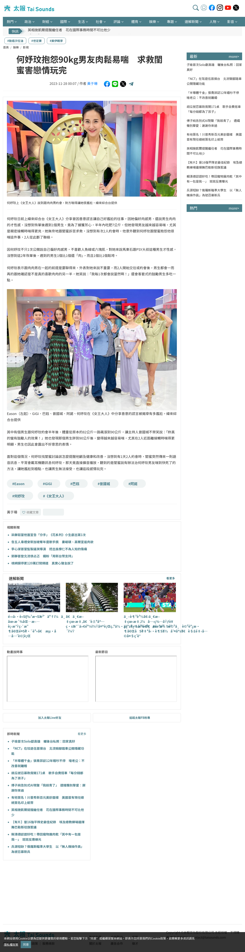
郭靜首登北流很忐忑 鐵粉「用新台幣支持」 (42, 556)
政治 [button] (27, 21)
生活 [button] (81, 21)
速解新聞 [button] (191, 21)
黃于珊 (92, 83)
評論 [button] (117, 21)
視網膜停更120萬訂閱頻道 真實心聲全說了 (42, 563)
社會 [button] (99, 21)
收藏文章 (30, 512)
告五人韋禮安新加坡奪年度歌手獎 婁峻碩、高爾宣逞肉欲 (52, 542)
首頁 (6, 47)
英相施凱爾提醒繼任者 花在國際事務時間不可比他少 (69, 31)
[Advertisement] (38, 893)
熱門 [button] (10, 21)
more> (234, 56)
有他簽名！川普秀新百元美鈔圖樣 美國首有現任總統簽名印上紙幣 (214, 137)
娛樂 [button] (152, 21)
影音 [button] (230, 21)
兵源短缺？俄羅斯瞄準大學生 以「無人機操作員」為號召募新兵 (214, 192)
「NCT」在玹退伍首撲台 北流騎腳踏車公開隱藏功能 (214, 81)
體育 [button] (134, 21)
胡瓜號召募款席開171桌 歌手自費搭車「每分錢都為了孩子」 (214, 109)
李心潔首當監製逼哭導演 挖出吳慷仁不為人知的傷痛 (49, 549)
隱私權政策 (11, 944)
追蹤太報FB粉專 (139, 718)
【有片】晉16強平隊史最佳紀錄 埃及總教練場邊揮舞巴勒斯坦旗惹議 (214, 165)
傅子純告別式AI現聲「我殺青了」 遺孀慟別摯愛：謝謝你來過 (213, 123)
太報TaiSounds (29, 8)
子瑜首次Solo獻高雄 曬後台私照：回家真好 (43, 741)
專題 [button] (170, 21)
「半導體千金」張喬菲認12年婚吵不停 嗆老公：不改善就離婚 (214, 95)
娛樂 (16, 47)
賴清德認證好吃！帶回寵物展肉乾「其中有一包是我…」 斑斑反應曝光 (214, 179)
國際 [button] (63, 21)
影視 (26, 47)
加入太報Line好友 (49, 718)
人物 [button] (212, 21)
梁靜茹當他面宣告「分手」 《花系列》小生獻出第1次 (48, 534)
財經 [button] (45, 21)
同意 (26, 944)
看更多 (170, 578)
